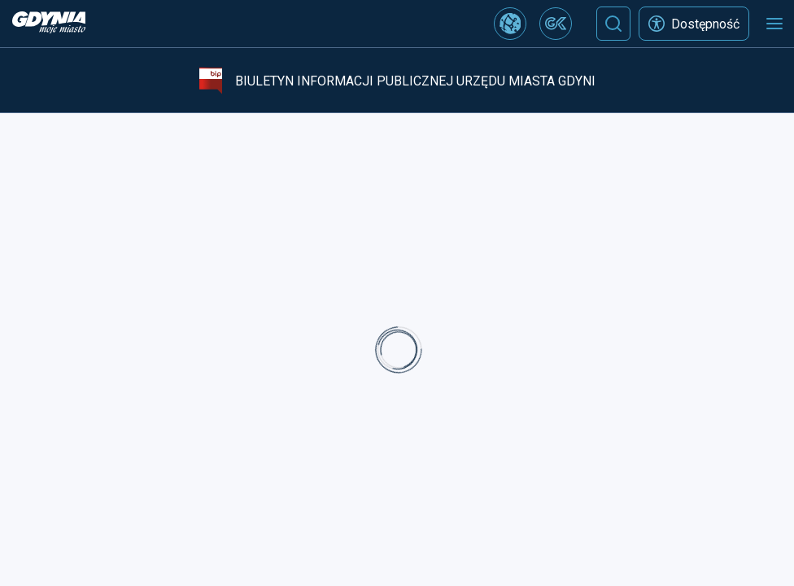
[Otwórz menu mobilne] (774, 24)
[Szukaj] (613, 24)
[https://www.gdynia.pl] (48, 24)
